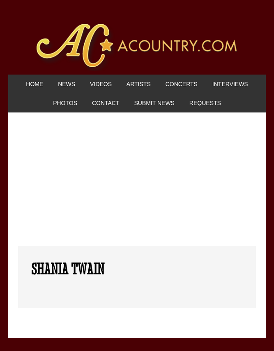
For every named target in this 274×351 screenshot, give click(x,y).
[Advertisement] (137, 184)
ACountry (137, 49)
